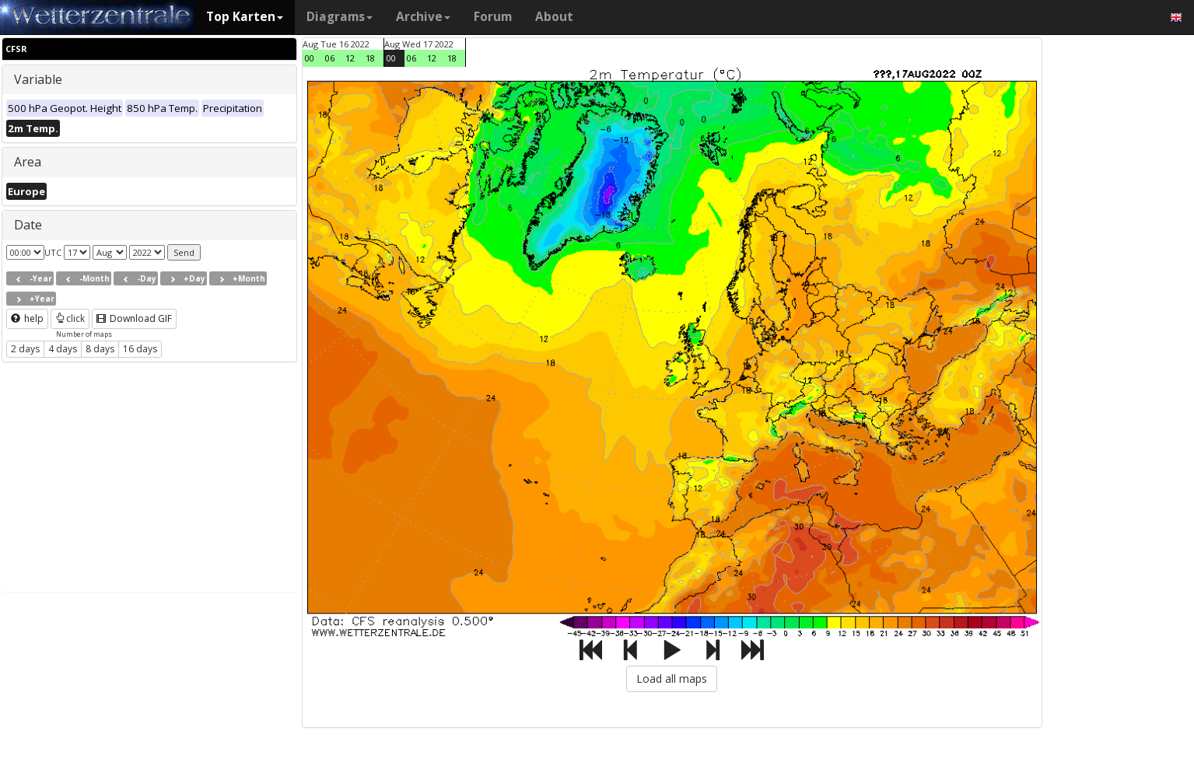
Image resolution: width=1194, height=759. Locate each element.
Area (27, 161)
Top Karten (244, 17)
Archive (423, 17)
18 (370, 58)
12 (350, 58)
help (27, 318)
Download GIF (134, 318)
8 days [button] (100, 348)
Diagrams (339, 17)
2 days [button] (25, 348)
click (70, 318)
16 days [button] (140, 348)
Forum (493, 17)
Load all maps (671, 678)
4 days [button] (62, 348)
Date (28, 224)
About (554, 17)
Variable (38, 79)
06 (329, 58)
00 (309, 58)
